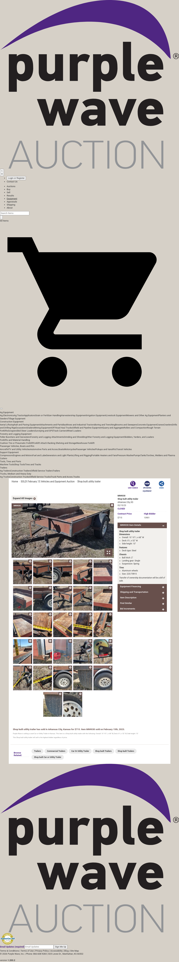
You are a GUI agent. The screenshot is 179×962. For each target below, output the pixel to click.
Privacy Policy (42, 951)
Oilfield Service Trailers (42, 470)
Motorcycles (70, 449)
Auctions (11, 186)
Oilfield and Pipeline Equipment (87, 427)
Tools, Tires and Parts (10, 461)
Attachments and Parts (51, 424)
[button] (89, 401)
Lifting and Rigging (82, 455)
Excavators (21, 427)
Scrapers (12, 430)
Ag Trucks (5, 477)
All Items (4, 220)
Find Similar (126, 603)
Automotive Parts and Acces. (44, 449)
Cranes (160, 424)
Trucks (76, 477)
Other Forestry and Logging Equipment (105, 437)
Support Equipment (9, 452)
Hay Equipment (79, 415)
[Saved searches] (2, 172)
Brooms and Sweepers (126, 424)
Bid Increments (127, 608)
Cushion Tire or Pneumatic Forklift (16, 443)
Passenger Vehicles (85, 449)
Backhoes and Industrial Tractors (79, 424)
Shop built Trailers (103, 751)
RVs (114, 449)
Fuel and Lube (39, 455)
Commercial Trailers (56, 751)
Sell (8, 192)
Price (125, 513)
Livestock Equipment (116, 415)
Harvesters (66, 415)
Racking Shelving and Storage (61, 443)
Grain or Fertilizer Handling (48, 415)
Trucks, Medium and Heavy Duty (15, 473)
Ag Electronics (7, 415)
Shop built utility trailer (89, 481)
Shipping (11, 204)
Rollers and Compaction (135, 427)
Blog (66, 951)
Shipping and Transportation (134, 592)
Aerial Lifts (5, 424)
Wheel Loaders (74, 430)
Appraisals (12, 201)
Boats (61, 449)
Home (15, 481)
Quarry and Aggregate (113, 427)
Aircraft (3, 449)
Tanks (143, 455)
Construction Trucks (19, 477)
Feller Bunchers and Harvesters (15, 437)
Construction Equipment (12, 421)
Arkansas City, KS (125, 502)
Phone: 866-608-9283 (36, 954)
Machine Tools (7, 464)
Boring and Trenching (104, 424)
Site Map (74, 951)
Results (10, 195)
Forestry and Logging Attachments (47, 437)
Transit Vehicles (124, 449)
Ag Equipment (7, 412)
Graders (30, 427)
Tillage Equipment (16, 418)
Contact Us (12, 181)
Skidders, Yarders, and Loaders (139, 437)
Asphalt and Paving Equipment (25, 424)
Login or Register (16, 178)
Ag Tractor (19, 415)
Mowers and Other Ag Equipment (142, 415)
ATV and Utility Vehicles (18, 449)
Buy (8, 189)
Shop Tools (19, 464)
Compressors (6, 455)
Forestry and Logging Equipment (15, 434)
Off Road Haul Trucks (62, 427)
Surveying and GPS (44, 430)
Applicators (29, 415)
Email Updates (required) (12, 946)
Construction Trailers (20, 470)
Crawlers (168, 424)
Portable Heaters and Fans (104, 455)
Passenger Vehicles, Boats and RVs (17, 446)
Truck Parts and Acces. (62, 477)
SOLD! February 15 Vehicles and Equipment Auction (48, 481)
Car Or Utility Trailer (80, 751)
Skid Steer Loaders (26, 430)
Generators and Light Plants (59, 455)
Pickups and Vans (103, 449)
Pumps (137, 455)
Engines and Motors (22, 455)
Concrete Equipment (147, 424)
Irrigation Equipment (96, 415)
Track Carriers (60, 430)
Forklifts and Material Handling (15, 440)
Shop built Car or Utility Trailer (47, 757)
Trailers (3, 467)
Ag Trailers (5, 470)
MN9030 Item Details (130, 525)
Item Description (128, 597)
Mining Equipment (43, 427)
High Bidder (150, 513)
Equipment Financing (130, 586)
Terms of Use (27, 951)
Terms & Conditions (9, 951)
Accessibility (56, 951)
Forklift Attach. (40, 443)
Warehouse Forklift (85, 443)
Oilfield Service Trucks (40, 477)
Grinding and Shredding (75, 437)
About (10, 207)
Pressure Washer (125, 455)
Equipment (12, 198)
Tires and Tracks (33, 464)
